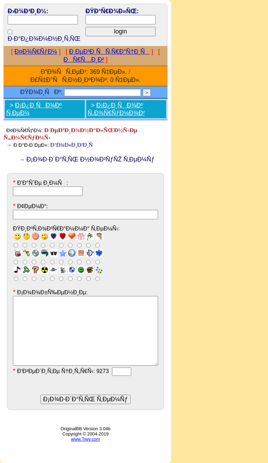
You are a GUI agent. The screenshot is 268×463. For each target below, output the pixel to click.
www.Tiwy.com (85, 439)
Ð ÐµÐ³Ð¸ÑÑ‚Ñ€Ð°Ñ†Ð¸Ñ (109, 51)
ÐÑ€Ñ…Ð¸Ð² (84, 59)
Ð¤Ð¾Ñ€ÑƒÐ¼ (36, 51)
